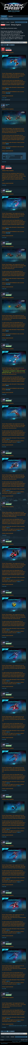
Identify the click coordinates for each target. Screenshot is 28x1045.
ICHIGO (7, 189)
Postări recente (4, 18)
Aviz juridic (23, 1039)
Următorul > (12, 1031)
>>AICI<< (8, 439)
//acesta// (8, 93)
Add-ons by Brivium (4, 1043)
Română (2, 1039)
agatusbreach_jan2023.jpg (10, 155)
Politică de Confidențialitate (23, 1041)
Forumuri (4, 16)
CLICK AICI (8, 40)
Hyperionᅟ (3, 99)
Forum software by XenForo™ (15, 1042)
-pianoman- (8, 48)
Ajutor (26, 1039)
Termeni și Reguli (15, 1041)
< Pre (2, 1031)
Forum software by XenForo (5, 1042)
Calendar (10, 16)
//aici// (7, 88)
